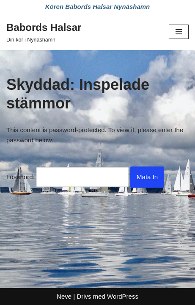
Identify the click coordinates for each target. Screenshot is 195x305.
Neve (64, 296)
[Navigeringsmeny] (179, 32)
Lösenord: (67, 177)
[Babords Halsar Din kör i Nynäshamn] (43, 31)
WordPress (122, 296)
